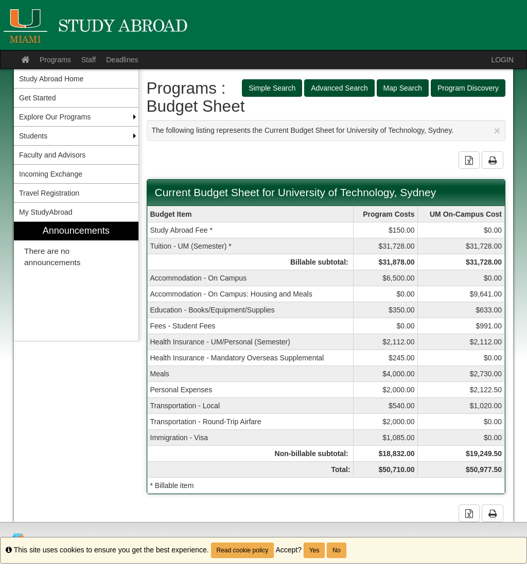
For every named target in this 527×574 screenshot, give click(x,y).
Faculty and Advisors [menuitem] (52, 155)
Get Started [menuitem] (37, 98)
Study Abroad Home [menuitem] (51, 79)
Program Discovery (468, 88)
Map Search (402, 88)
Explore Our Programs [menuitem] (55, 117)
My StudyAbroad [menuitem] (46, 212)
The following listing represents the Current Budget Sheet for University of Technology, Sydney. (326, 130)
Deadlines (122, 60)
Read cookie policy (243, 550)
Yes (314, 550)
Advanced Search (339, 88)
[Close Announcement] (497, 130)
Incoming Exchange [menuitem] (50, 174)
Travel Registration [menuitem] (49, 193)
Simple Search (272, 88)
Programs (55, 60)
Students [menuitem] (33, 136)
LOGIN (502, 60)
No (336, 550)
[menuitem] (76, 281)
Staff (88, 60)
